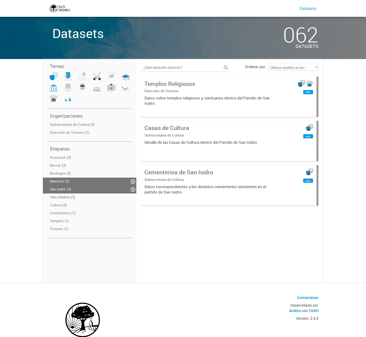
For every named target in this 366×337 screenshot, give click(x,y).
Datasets (307, 8)
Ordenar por (255, 66)
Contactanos (307, 297)
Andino (295, 310)
